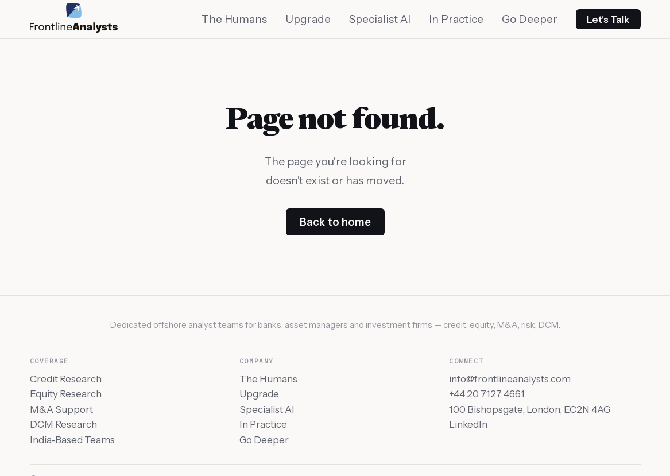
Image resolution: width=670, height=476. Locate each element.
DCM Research (63, 424)
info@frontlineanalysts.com (510, 379)
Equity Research (66, 394)
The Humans (234, 19)
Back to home (335, 222)
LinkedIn (468, 424)
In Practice (456, 19)
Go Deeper (529, 19)
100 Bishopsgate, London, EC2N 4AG (529, 409)
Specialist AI (379, 19)
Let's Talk (608, 19)
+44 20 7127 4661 (487, 394)
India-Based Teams (72, 440)
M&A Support (61, 409)
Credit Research (66, 379)
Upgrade (308, 19)
